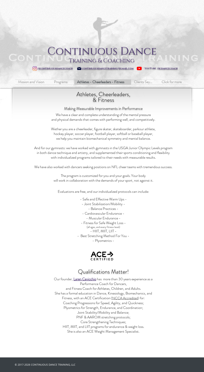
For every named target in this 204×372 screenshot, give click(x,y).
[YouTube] (139, 68)
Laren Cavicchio (84, 279)
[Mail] (79, 68)
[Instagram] (35, 68)
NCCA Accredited (125, 298)
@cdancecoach (167, 68)
